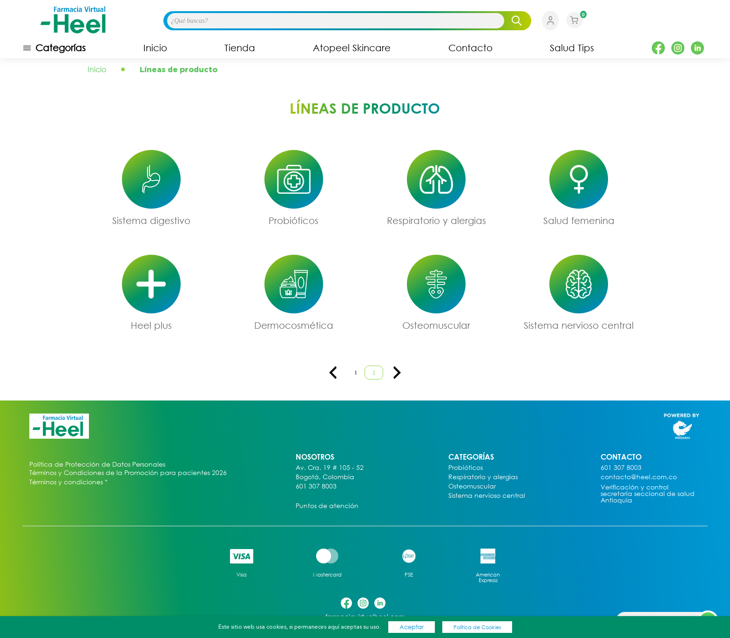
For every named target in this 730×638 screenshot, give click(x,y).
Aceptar (411, 627)
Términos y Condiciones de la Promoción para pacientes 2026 (128, 472)
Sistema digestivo (151, 220)
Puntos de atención (327, 505)
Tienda (239, 48)
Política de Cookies (477, 627)
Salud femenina (579, 220)
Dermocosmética (293, 325)
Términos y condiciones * (68, 482)
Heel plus (151, 325)
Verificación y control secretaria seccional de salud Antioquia (648, 494)
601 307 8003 (316, 486)
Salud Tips (572, 48)
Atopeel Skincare (352, 48)
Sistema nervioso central (579, 325)
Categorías (54, 48)
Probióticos (293, 220)
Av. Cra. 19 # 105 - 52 (330, 467)
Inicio (155, 48)
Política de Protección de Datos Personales (97, 464)
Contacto (470, 48)
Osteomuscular (436, 325)
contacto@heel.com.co (639, 477)
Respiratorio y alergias (436, 220)
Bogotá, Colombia (325, 477)
